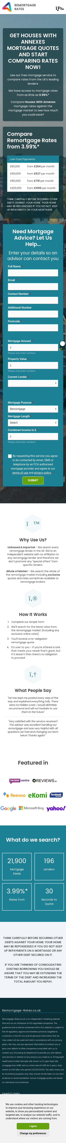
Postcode (14, 321)
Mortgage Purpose (20, 402)
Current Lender (17, 377)
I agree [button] (33, 1126)
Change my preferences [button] (33, 1133)
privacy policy (42, 472)
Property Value (17, 359)
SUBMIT (33, 480)
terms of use (20, 472)
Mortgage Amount (19, 341)
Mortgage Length (19, 416)
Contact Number (18, 294)
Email (11, 280)
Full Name (14, 266)
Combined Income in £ (22, 430)
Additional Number (20, 307)
